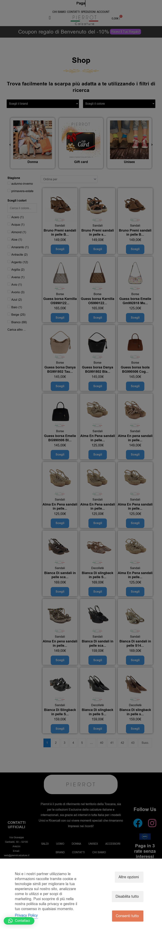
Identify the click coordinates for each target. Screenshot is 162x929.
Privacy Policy (26, 915)
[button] (19, 921)
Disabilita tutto (127, 896)
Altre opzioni (129, 877)
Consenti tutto (127, 915)
